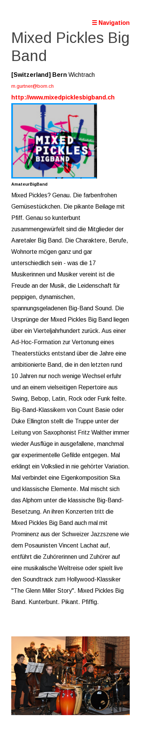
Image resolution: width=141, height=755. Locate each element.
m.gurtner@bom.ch (32, 86)
